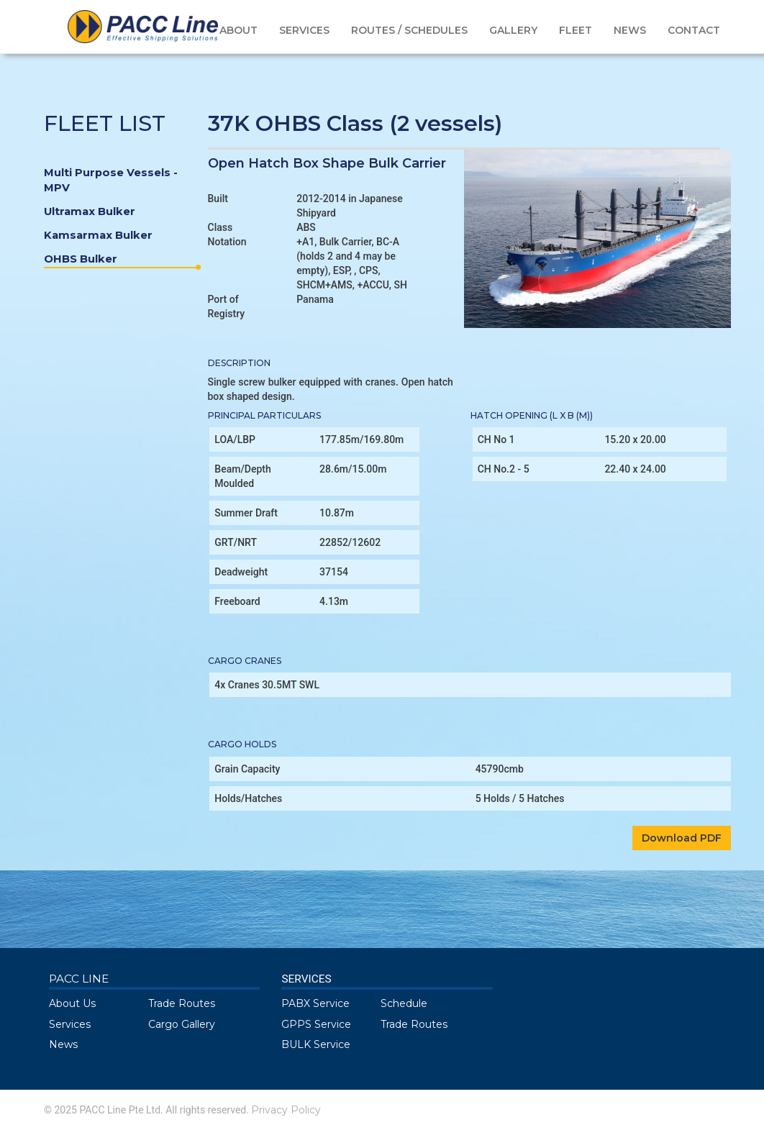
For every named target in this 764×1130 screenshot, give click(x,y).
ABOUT (238, 30)
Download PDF (682, 837)
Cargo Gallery (181, 1024)
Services (70, 1024)
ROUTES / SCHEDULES (409, 30)
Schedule (404, 1003)
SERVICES (304, 30)
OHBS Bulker (120, 260)
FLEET (575, 30)
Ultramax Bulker (89, 211)
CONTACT (694, 30)
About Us (72, 1003)
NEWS (630, 30)
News (63, 1044)
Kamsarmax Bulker (98, 235)
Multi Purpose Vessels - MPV (111, 180)
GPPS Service (316, 1024)
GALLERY (513, 30)
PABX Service (315, 1003)
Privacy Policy (286, 1109)
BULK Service (315, 1044)
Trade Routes (181, 1003)
